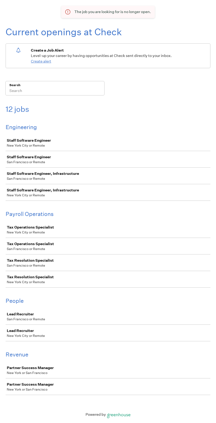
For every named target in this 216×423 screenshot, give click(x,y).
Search (14, 85)
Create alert (41, 61)
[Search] (55, 91)
